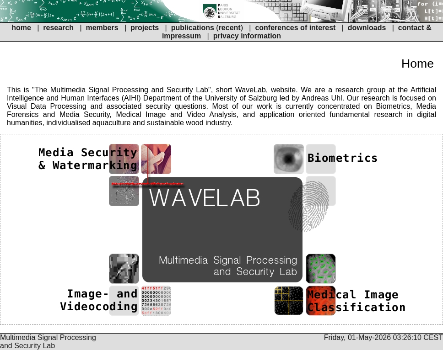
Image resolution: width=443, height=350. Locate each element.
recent (230, 28)
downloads (367, 28)
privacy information (247, 36)
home (21, 28)
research (58, 28)
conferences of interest (295, 28)
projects (144, 28)
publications (192, 28)
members (103, 28)
